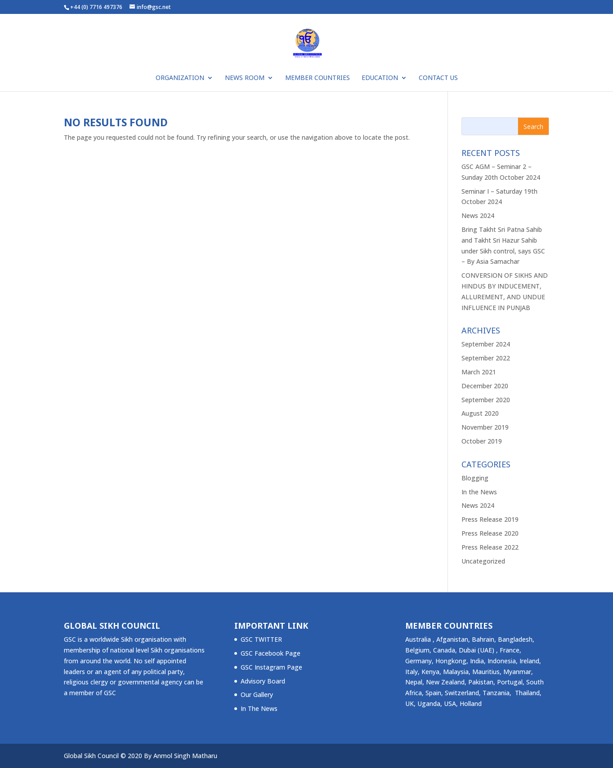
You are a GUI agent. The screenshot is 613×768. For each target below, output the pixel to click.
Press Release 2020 (490, 533)
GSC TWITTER (261, 639)
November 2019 (485, 427)
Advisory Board (263, 681)
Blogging (474, 478)
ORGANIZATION (180, 78)
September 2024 (485, 344)
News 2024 (477, 215)
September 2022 (485, 358)
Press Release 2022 (490, 547)
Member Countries (317, 78)
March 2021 (478, 372)
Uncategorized (483, 561)
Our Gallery (257, 694)
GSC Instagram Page (271, 667)
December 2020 (484, 386)
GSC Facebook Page (270, 653)
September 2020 (485, 399)
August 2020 (480, 413)
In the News (479, 492)
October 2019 (481, 441)
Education (380, 78)
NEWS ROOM (244, 78)
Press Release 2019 (490, 519)
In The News (259, 708)
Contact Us (438, 78)
